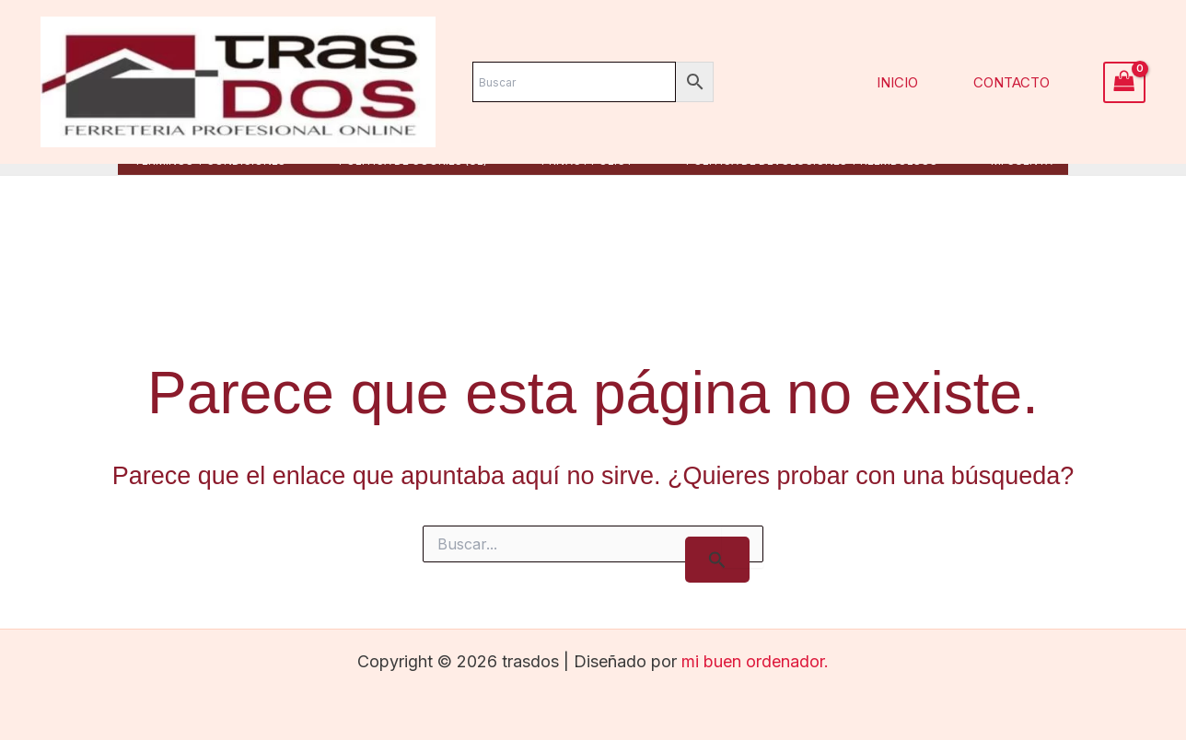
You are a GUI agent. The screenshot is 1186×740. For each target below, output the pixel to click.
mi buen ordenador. (755, 661)
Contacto (1014, 82)
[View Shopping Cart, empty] (1124, 82)
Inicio (904, 82)
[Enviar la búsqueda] (717, 560)
